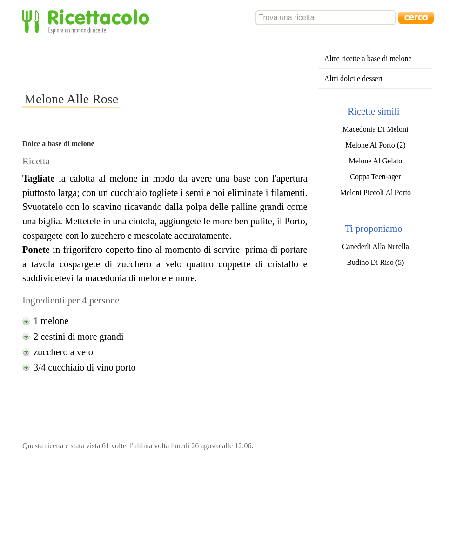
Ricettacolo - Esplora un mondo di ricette (87, 20)
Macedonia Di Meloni (375, 129)
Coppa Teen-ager (375, 177)
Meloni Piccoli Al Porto (375, 192)
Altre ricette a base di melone (368, 58)
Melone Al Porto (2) (375, 145)
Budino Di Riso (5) (375, 262)
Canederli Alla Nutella (375, 246)
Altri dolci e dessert (353, 78)
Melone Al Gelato (375, 161)
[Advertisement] (191, 62)
